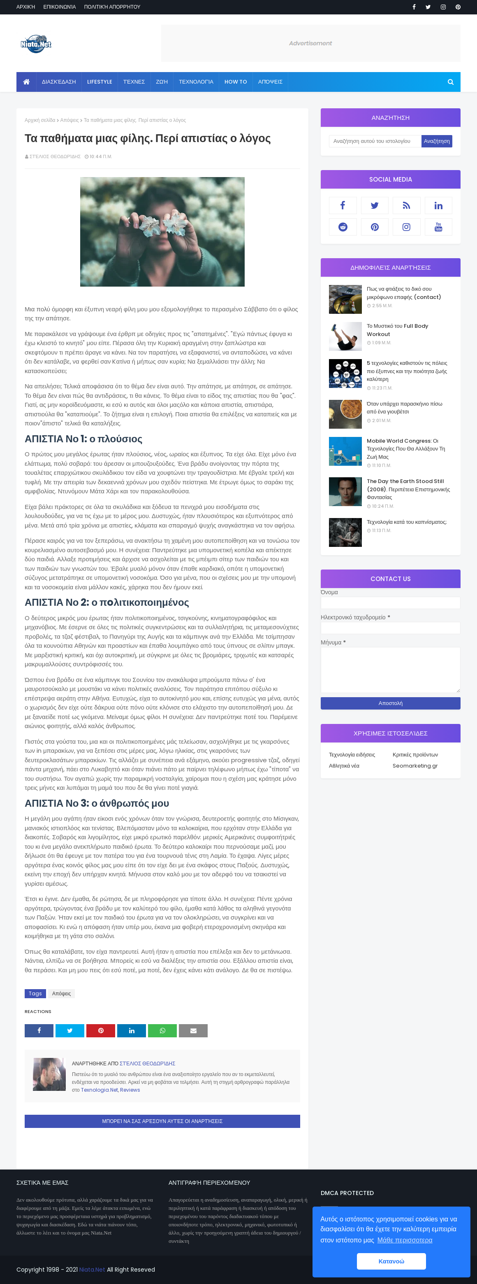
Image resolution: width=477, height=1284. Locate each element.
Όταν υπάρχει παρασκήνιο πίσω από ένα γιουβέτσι (404, 408)
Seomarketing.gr (415, 766)
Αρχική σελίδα (40, 120)
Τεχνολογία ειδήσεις (352, 755)
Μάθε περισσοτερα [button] (405, 1240)
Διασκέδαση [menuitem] (59, 82)
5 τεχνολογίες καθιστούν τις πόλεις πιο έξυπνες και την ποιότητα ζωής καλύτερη (407, 371)
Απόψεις (69, 120)
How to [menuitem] (236, 82)
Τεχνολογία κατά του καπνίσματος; (407, 522)
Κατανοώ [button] (392, 1261)
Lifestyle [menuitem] (99, 82)
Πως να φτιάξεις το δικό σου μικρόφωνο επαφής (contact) (404, 293)
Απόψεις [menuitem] (270, 82)
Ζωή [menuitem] (162, 82)
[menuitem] (26, 82)
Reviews (130, 1089)
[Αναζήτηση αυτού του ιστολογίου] (375, 141)
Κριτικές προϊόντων (415, 755)
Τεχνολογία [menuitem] (196, 82)
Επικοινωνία (59, 6)
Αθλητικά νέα (344, 766)
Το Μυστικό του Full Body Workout (397, 330)
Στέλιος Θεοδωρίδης (55, 156)
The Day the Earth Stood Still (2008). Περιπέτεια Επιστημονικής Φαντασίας (408, 489)
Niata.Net (92, 1269)
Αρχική (25, 6)
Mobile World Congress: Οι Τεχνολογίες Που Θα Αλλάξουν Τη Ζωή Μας (406, 449)
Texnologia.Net (99, 1089)
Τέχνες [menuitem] (134, 82)
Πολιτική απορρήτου (112, 6)
